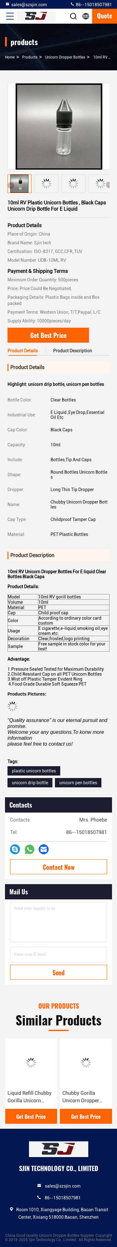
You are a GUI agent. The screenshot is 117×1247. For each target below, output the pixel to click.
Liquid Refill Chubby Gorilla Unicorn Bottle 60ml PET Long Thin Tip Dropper (29, 1097)
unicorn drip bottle (30, 782)
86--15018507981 (91, 4)
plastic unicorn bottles (34, 770)
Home (10, 57)
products (29, 57)
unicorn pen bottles (78, 782)
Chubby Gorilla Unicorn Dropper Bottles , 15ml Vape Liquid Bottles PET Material (83, 1097)
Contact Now (59, 867)
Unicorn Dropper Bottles (65, 57)
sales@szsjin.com (26, 4)
